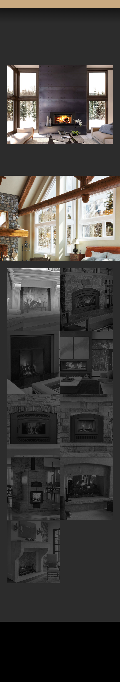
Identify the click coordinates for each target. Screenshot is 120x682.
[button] (111, 15)
